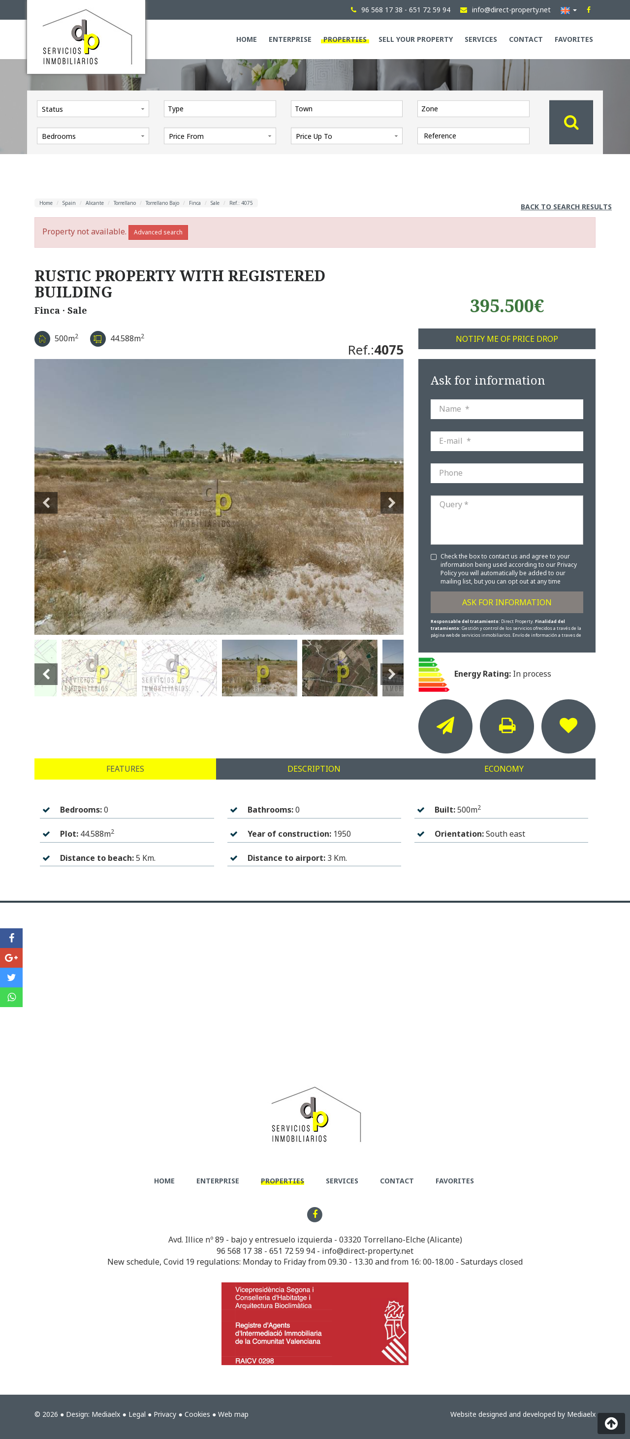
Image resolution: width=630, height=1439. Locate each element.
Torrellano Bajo (162, 202)
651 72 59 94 (292, 1250)
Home (246, 39)
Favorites (574, 39)
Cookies (197, 1414)
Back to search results (566, 206)
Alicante (95, 202)
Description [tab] (314, 768)
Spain (69, 202)
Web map (233, 1414)
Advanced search (158, 232)
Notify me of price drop (507, 338)
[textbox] (222, 108)
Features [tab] (125, 768)
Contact (526, 39)
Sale (215, 202)
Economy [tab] (504, 768)
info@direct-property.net (367, 1250)
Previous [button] (46, 497)
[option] (219, 497)
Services (481, 39)
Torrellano (125, 202)
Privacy (165, 1414)
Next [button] (392, 497)
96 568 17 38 (239, 1250)
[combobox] (220, 108)
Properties (345, 39)
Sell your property (415, 39)
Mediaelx (106, 1414)
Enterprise (290, 39)
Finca (195, 202)
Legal (137, 1414)
